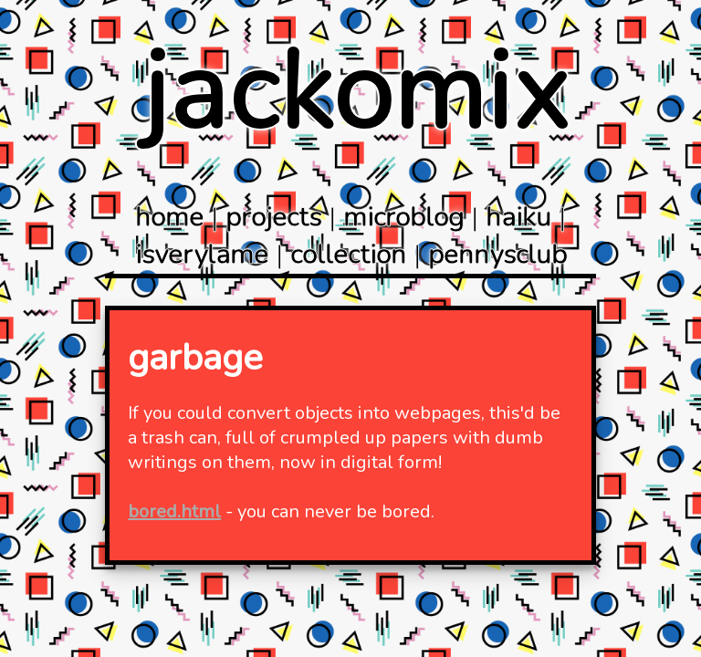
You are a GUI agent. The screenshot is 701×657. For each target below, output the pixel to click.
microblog (403, 217)
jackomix (355, 92)
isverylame (201, 255)
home (169, 217)
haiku (518, 217)
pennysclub (497, 255)
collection (348, 255)
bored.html (174, 511)
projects (273, 217)
